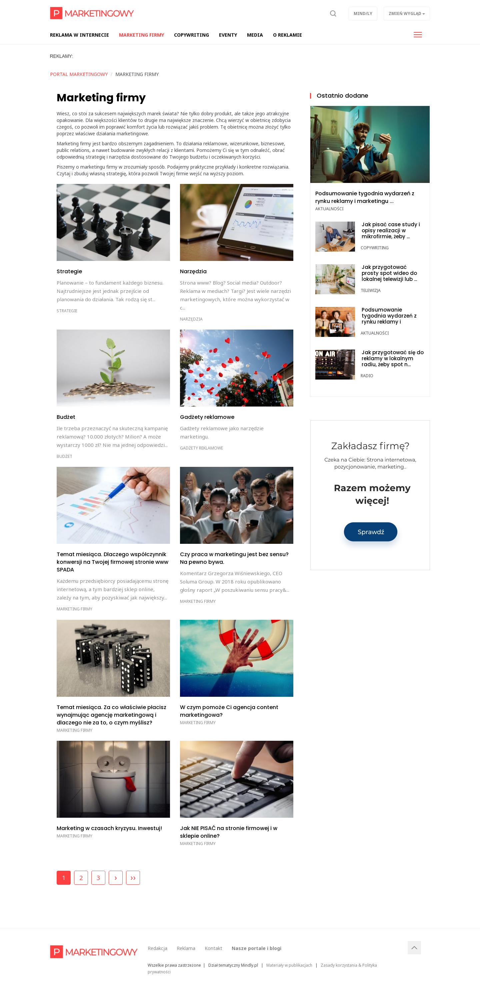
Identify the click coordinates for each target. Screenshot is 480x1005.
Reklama (186, 948)
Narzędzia (191, 319)
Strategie (67, 311)
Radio (367, 376)
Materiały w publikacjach (289, 965)
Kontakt (213, 948)
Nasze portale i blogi (256, 948)
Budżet (64, 456)
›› (133, 877)
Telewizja (371, 290)
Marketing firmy (74, 609)
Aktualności (329, 209)
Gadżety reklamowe (201, 448)
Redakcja (157, 948)
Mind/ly (363, 13)
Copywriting (375, 248)
